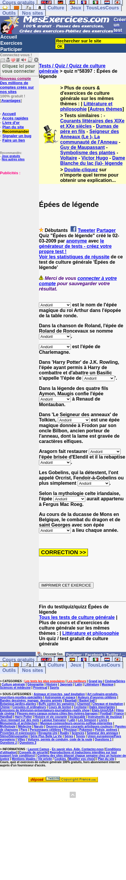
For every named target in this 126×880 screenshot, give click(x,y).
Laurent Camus (38, 749)
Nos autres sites (13, 159)
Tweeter (86, 230)
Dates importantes (102, 707)
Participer (11, 49)
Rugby (64, 733)
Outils (9, 13)
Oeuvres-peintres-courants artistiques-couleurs (79, 726)
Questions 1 (103, 739)
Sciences (77, 733)
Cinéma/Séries (115, 681)
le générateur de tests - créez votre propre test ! (75, 246)
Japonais (66, 684)
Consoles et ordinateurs (29, 707)
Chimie (5, 707)
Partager (106, 230)
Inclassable (78, 716)
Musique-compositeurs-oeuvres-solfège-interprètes (76, 723)
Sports (54, 687)
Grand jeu (95, 681)
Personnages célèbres (45, 729)
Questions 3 (27, 742)
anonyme (76, 240)
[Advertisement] (17, 204)
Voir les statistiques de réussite (74, 256)
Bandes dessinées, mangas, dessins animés (31, 700)
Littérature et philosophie (86, 106)
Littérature (91, 684)
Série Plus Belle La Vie (46, 736)
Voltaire (68, 157)
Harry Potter (23, 716)
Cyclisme (80, 707)
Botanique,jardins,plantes (18, 703)
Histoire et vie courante (51, 716)
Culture (56, 7)
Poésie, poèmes (106, 729)
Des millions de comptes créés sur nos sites (17, 85)
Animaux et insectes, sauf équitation (59, 694)
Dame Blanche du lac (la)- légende (92, 160)
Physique (70, 729)
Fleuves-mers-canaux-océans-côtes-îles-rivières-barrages (57, 713)
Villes (21, 739)
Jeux (76, 7)
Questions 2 (8, 742)
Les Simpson (87, 720)
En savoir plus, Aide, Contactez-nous (78, 749)
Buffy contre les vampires (57, 703)
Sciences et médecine (15, 687)
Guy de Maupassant (82, 147)
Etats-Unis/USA (103, 710)
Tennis (80, 736)
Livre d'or (11, 122)
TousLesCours (102, 7)
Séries (68, 736)
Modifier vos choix (81, 759)
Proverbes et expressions (18, 733)
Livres (103, 720)
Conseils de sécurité (33, 752)
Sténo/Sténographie (14, 736)
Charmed (83, 703)
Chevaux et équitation (107, 703)
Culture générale (13, 684)
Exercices (11, 43)
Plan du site (13, 127)
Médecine (25, 726)
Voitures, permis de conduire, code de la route (59, 739)
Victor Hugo (94, 157)
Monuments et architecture (19, 723)
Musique (108, 684)
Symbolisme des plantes (87, 152)
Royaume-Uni (47, 733)
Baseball (71, 700)
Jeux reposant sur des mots (19, 720)
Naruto (38, 726)
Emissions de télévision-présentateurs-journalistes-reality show (44, 710)
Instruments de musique (105, 716)
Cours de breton (60, 707)
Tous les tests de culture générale (77, 617)
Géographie (35, 684)
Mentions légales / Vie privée (32, 759)
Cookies (60, 759)
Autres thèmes (106, 109)
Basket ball (87, 700)
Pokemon (86, 729)
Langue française (54, 720)
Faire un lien (13, 140)
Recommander (15, 131)
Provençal (40, 687)
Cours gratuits (18, 659)
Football (106, 713)
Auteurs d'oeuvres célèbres (97, 697)
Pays (24, 729)
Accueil (8, 36)
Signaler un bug (16, 136)
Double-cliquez (81, 169)
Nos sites (32, 13)
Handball (6, 716)
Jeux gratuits (11, 156)
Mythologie (8, 726)
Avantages (10, 100)
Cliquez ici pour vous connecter (18, 68)
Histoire (51, 684)
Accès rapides (15, 118)
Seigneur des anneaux (102, 733)
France (119, 713)
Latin (78, 684)
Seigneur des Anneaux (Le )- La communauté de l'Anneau (89, 137)
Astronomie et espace (60, 697)
